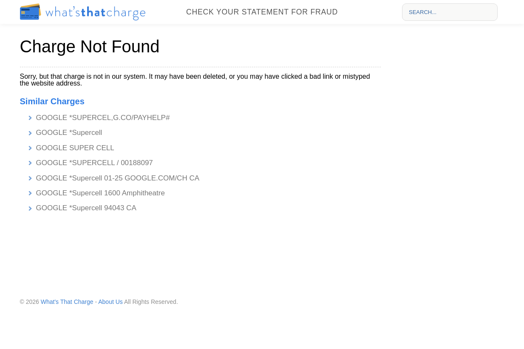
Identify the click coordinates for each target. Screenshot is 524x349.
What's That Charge (67, 301)
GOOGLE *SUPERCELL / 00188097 (94, 163)
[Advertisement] (449, 158)
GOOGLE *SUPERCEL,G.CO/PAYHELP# (103, 118)
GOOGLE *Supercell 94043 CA (86, 208)
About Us (110, 301)
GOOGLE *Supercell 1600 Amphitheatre (100, 193)
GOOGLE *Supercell (69, 133)
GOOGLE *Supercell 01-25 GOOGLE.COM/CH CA (118, 178)
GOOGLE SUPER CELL (75, 148)
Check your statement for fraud (262, 12)
